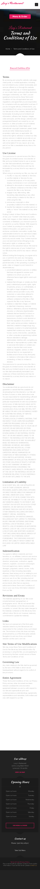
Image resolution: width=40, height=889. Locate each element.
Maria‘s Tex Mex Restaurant (25, 878)
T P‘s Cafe (12, 878)
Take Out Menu (20, 850)
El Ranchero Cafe (31, 878)
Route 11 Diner (33, 878)
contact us (33, 865)
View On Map (20, 772)
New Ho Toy (7, 878)
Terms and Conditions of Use (20, 68)
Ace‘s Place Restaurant (9, 878)
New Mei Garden (28, 878)
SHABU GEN (5, 878)
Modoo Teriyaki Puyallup (16, 878)
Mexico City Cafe (39, 878)
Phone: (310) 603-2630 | (20, 843)
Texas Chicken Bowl (36, 878)
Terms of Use (15, 862)
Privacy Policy (24, 862)
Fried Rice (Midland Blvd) (2, 878)
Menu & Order (20, 16)
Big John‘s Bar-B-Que (20, 878)
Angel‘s (22, 878)
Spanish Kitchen (14, 878)
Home (8, 49)
